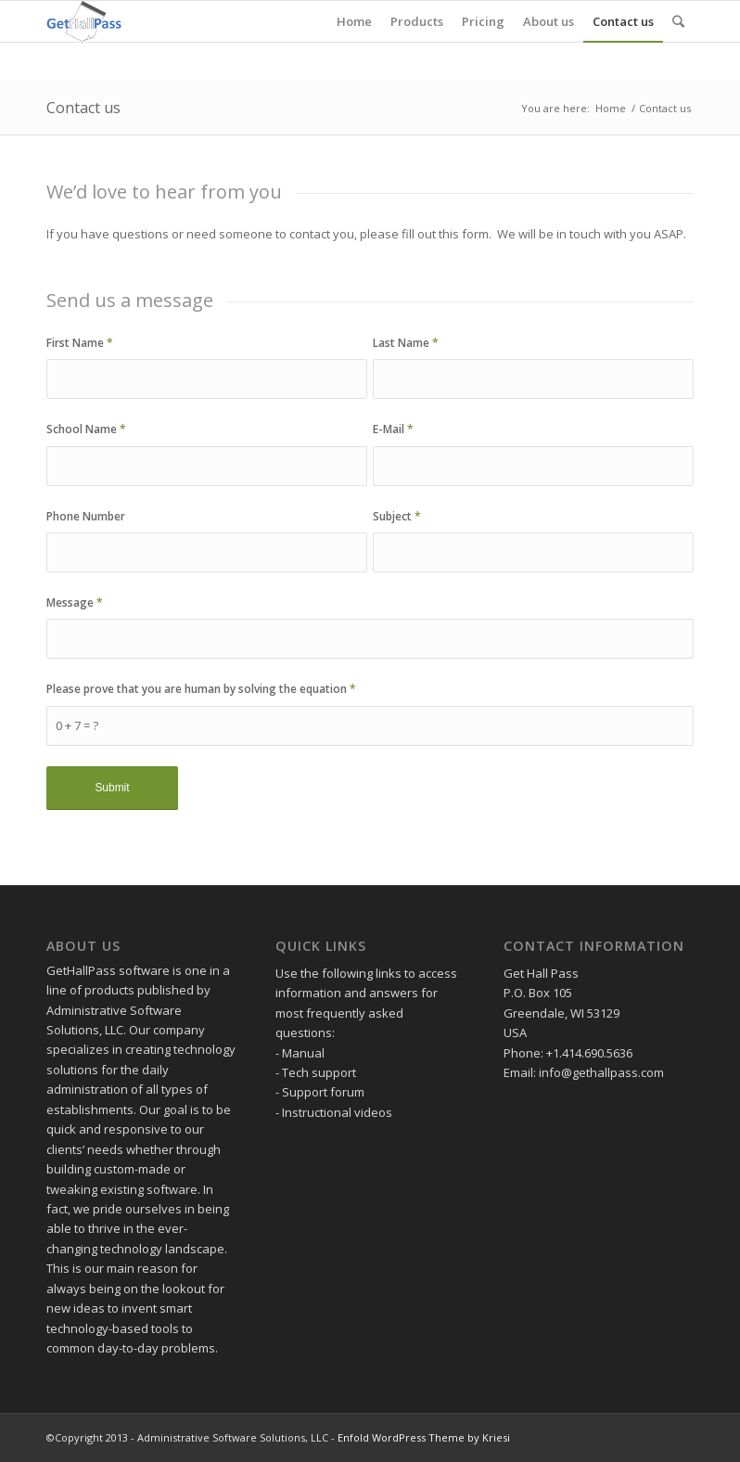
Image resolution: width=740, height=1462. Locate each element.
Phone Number (85, 516)
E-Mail (393, 429)
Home (610, 108)
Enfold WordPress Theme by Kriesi (424, 1437)
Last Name (406, 343)
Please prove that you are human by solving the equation (201, 689)
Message (74, 602)
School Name (86, 429)
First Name (79, 343)
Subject (397, 516)
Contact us (83, 107)
